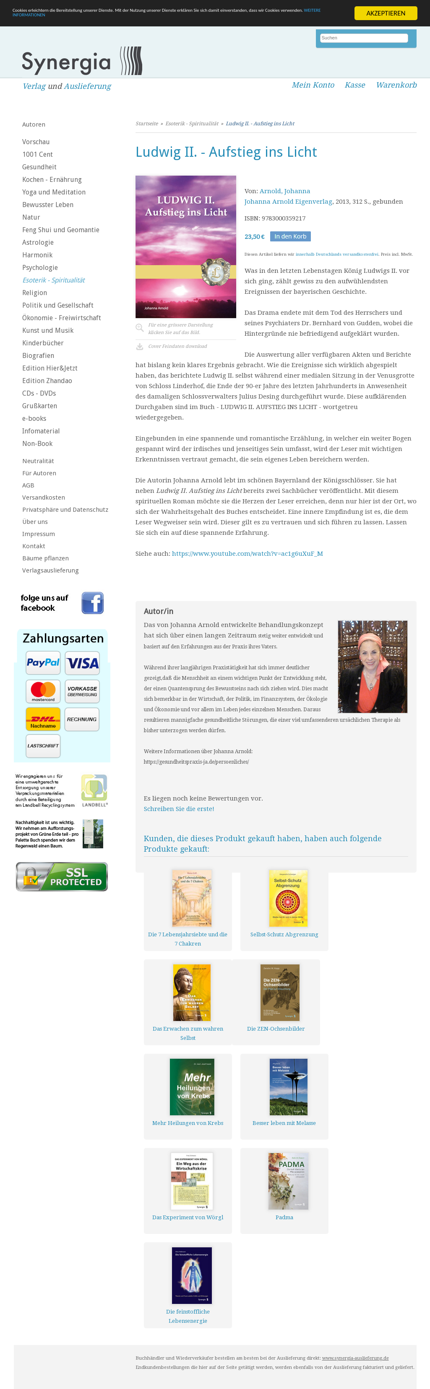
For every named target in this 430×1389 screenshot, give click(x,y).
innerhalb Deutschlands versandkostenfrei (337, 254)
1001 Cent (37, 154)
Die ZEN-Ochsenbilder (276, 1029)
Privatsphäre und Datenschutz (65, 509)
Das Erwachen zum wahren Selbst (188, 1033)
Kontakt (33, 546)
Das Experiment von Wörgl (187, 1217)
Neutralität (38, 461)
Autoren (33, 124)
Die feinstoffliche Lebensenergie (188, 1316)
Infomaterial (41, 431)
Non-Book (37, 444)
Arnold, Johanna (285, 191)
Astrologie (38, 242)
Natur (31, 217)
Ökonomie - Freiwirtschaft (61, 318)
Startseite (147, 124)
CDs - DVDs (39, 393)
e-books (34, 418)
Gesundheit (39, 167)
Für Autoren (39, 473)
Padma (284, 1217)
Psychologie (40, 268)
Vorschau (36, 142)
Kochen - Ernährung (52, 180)
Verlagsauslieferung (50, 570)
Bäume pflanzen (45, 558)
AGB (28, 485)
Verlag (33, 86)
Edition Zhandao (47, 381)
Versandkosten (43, 497)
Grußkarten (39, 406)
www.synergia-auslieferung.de (355, 1358)
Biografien (38, 356)
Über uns (35, 522)
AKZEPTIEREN (385, 13)
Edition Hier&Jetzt (50, 368)
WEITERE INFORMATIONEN (182, 20)
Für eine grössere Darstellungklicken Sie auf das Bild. (180, 328)
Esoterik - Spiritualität (53, 280)
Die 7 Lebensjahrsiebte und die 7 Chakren (187, 939)
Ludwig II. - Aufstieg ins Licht (260, 124)
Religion (34, 293)
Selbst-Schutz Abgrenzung (284, 934)
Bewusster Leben (47, 205)
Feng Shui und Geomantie (60, 230)
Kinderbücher (43, 343)
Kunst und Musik (47, 330)
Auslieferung (87, 86)
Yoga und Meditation (54, 192)
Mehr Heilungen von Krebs (187, 1123)
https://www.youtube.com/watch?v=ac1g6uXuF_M (247, 553)
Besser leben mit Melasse (284, 1123)
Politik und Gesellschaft (58, 305)
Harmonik (37, 255)
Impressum (38, 534)
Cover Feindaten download (177, 346)
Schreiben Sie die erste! (179, 809)
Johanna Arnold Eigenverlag (288, 201)
